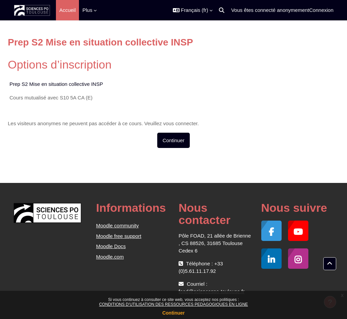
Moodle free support (118, 236)
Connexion (321, 10)
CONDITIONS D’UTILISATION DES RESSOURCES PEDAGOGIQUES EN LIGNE (173, 304)
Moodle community (117, 225)
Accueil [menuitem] (67, 10)
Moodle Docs (111, 246)
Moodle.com (110, 257)
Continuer (173, 313)
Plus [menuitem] (87, 10)
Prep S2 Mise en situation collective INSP (56, 84)
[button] (193, 10)
